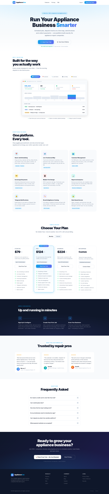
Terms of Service (86, 478)
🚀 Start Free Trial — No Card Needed (47, 457)
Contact (66, 483)
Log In (46, 483)
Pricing (53, 2)
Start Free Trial (45, 42)
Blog (65, 478)
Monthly (51, 238)
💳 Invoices (74, 78)
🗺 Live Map (65, 78)
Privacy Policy (85, 476)
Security (84, 481)
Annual (58, 238)
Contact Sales (86, 268)
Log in (81, 2)
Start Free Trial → (90, 2)
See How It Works (63, 42)
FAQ (58, 2)
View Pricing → (68, 457)
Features (47, 2)
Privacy (92, 490)
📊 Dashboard (35, 78)
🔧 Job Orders (55, 78)
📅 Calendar (45, 78)
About (65, 476)
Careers (66, 481)
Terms (96, 490)
